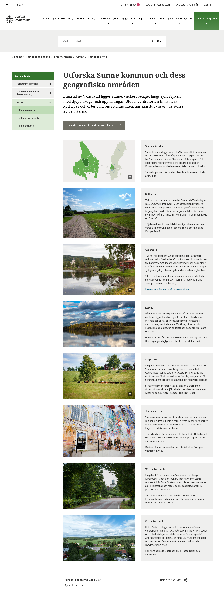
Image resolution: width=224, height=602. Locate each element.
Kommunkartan (97, 57)
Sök (158, 41)
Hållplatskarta (26, 125)
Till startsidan (14, 4)
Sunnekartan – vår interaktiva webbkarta (90, 125)
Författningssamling (27, 83)
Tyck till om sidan (74, 585)
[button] (173, 580)
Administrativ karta (29, 117)
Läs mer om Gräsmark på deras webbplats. (168, 289)
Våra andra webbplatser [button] (158, 4)
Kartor (80, 57)
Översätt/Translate (187, 4)
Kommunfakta (63, 57)
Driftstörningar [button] (130, 4)
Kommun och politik (38, 57)
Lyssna (209, 4)
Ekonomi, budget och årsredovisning (28, 93)
